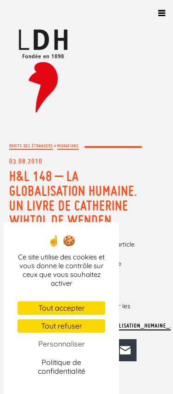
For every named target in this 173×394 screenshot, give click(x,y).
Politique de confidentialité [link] (61, 367)
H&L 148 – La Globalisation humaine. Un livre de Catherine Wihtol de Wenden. (73, 198)
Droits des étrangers (31, 145)
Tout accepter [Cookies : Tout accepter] (61, 307)
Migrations (68, 145)
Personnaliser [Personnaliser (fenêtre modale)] (61, 343)
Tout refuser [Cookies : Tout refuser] (61, 325)
